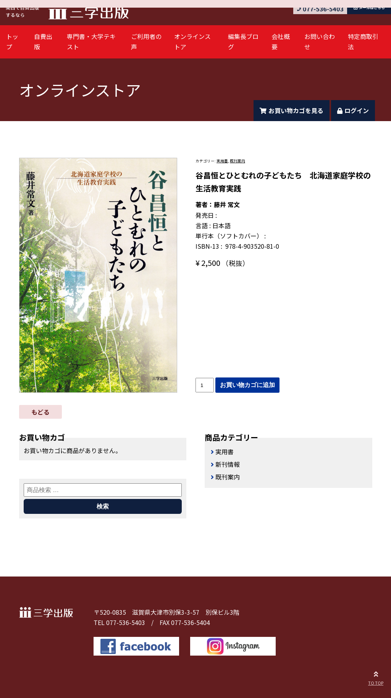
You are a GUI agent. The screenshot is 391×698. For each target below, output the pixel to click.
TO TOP (375, 677)
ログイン (353, 110)
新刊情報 (227, 464)
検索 (103, 506)
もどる (40, 411)
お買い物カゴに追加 (247, 385)
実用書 (222, 161)
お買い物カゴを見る (291, 110)
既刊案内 (237, 161)
